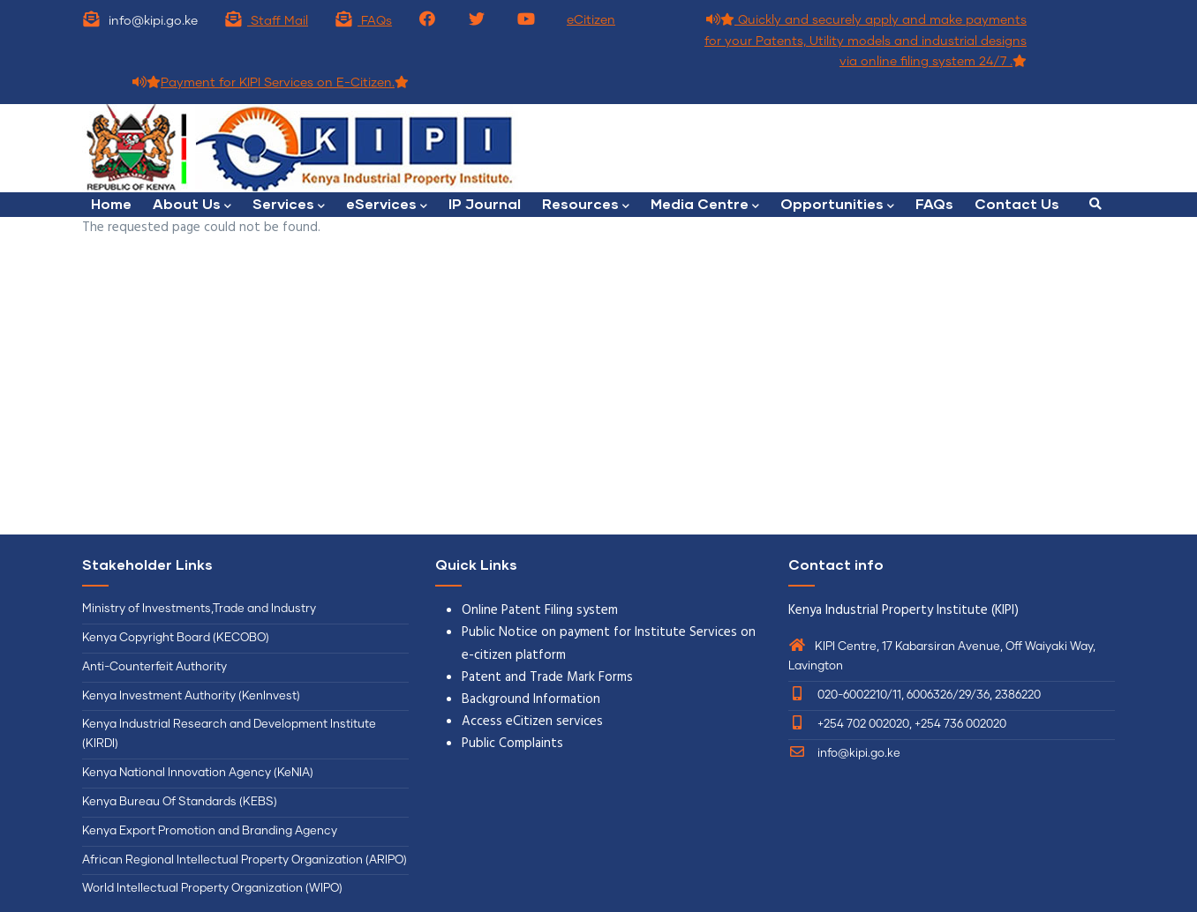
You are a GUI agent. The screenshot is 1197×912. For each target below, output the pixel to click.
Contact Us (1017, 203)
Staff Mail (266, 21)
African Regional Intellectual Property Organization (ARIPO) (244, 860)
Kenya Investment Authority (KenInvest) (191, 696)
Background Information (531, 699)
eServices (386, 205)
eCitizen (591, 20)
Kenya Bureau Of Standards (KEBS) (179, 802)
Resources (585, 205)
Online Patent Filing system (540, 610)
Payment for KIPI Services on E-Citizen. (270, 83)
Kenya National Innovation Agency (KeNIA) (197, 773)
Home (111, 203)
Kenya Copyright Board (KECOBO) (177, 638)
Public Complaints (512, 743)
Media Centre (705, 205)
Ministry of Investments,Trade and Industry (199, 609)
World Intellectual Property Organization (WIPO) (212, 888)
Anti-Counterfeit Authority (154, 667)
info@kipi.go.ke (844, 753)
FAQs (363, 21)
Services (288, 205)
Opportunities (837, 205)
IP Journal (484, 203)
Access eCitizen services (532, 721)
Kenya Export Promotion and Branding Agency (209, 831)
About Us (192, 205)
